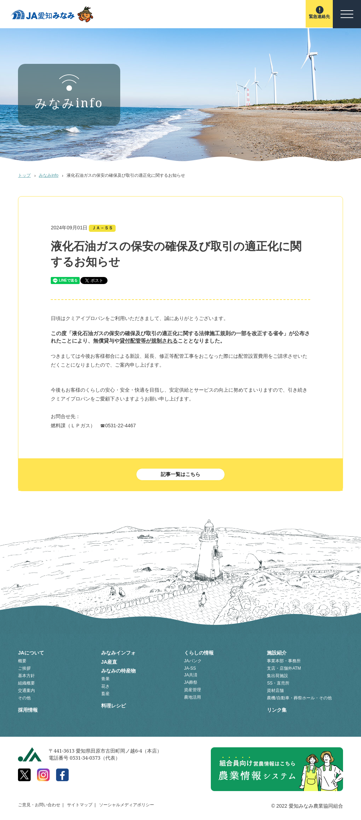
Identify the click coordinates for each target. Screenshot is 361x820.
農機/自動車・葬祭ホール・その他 (299, 697)
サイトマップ (79, 803)
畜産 (105, 691)
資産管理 (192, 689)
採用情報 (28, 709)
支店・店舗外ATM (284, 668)
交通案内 (26, 690)
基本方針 (26, 675)
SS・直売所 (278, 683)
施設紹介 (277, 653)
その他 (24, 697)
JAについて (31, 653)
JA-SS (190, 668)
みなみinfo (49, 175)
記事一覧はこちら (180, 474)
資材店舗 (275, 690)
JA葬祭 (190, 682)
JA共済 (190, 675)
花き (105, 684)
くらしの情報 (199, 653)
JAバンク (193, 660)
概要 (22, 660)
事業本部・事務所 (284, 660)
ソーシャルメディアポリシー (126, 803)
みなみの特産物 (118, 669)
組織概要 (26, 683)
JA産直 (109, 661)
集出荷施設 (277, 675)
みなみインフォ (118, 653)
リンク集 (277, 709)
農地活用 (192, 697)
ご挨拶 (24, 668)
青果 (105, 677)
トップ (24, 175)
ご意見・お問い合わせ (39, 803)
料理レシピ (113, 703)
